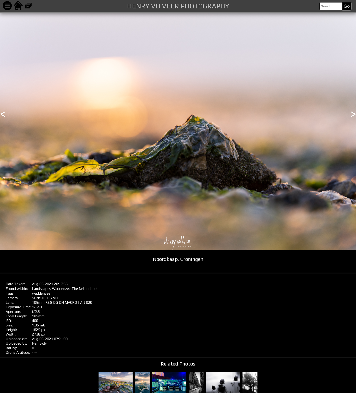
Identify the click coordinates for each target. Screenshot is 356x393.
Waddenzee (61, 288)
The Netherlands (85, 288)
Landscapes (41, 288)
